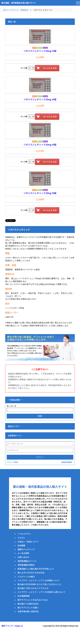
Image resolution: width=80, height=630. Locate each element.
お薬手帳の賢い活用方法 (28, 611)
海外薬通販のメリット (27, 561)
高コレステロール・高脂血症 (15, 10)
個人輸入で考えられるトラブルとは (33, 588)
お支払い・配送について (28, 541)
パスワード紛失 (12, 462)
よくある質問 (23, 553)
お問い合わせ (23, 557)
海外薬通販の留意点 (26, 565)
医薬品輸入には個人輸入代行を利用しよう (36, 568)
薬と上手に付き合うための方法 (31, 572)
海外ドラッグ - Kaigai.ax (12, 625)
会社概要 (21, 545)
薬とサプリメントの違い (28, 607)
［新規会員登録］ (66, 462)
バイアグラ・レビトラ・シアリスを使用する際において (41, 592)
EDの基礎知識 (23, 596)
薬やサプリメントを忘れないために (33, 600)
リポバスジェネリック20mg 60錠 (40, 144)
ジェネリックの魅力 (26, 576)
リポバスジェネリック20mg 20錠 (40, 50)
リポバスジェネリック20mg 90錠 (40, 193)
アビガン (21, 537)
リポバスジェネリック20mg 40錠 (40, 99)
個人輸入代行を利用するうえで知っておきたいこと (40, 584)
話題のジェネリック (26, 549)
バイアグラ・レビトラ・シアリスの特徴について (39, 580)
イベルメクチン (24, 533)
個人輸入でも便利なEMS (28, 603)
